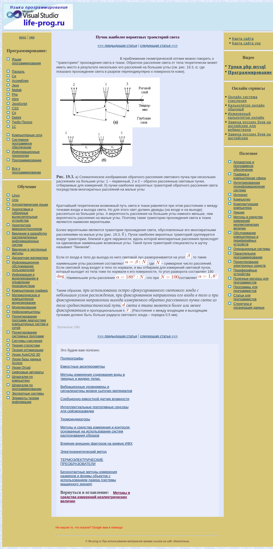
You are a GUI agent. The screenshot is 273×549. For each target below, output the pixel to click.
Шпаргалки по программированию (26, 387)
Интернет (240, 195)
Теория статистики (26, 345)
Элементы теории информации (25, 400)
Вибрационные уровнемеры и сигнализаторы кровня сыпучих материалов (96, 389)
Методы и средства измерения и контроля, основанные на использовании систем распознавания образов (95, 431)
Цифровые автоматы (28, 372)
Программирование (26, 160)
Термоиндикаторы (75, 419)
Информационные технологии (26, 154)
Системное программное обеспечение (22, 143)
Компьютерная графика (30, 290)
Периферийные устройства (245, 272)
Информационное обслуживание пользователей (25, 266)
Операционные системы (251, 249)
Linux (16, 195)
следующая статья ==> (159, 46)
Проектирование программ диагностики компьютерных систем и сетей (30, 322)
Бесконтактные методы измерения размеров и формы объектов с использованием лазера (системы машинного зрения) (88, 478)
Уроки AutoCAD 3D (26, 355)
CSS (15, 108)
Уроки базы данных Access (26, 361)
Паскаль (18, 72)
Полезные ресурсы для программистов (251, 280)
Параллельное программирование (247, 255)
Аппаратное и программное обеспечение (243, 166)
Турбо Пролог (22, 122)
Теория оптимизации (27, 350)
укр (31, 37)
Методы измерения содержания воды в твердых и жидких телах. (92, 376)
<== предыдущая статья (117, 46)
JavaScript (19, 104)
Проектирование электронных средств (249, 264)
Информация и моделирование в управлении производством (25, 280)
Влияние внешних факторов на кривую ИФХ (96, 443)
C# (14, 113)
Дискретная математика (30, 258)
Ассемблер (20, 81)
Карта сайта (243, 39)
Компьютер (241, 199)
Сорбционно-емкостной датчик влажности (94, 399)
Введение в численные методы (29, 251)
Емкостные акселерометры (82, 366)
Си (14, 76)
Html (15, 99)
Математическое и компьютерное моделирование (26, 299)
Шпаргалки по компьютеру (22, 378)
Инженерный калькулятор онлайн (246, 115)
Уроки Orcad (21, 368)
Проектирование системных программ (28, 334)
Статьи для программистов (244, 297)
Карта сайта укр (246, 43)
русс (22, 37)
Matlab (17, 90)
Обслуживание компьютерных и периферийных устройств (245, 238)
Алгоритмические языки (30, 205)
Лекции (238, 212)
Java (15, 85)
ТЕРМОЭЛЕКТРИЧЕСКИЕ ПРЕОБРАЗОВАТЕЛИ (81, 462)
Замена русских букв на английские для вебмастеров (249, 126)
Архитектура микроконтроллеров (27, 227)
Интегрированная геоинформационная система (249, 186)
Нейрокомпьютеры (26, 312)
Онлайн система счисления (243, 99)
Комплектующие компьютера (245, 206)
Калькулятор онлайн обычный (246, 107)
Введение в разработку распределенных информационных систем (29, 239)
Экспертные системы (28, 393)
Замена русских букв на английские (249, 136)
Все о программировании (26, 170)
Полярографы (71, 358)
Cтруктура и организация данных (249, 306)
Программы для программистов (245, 289)
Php (15, 95)
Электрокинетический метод (83, 452)
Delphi (16, 117)
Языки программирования (26, 61)
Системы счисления (27, 341)
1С (14, 127)
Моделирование (24, 307)
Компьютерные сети (27, 135)
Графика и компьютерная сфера (249, 176)
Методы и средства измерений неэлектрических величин (95, 497)
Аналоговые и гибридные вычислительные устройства (24, 214)
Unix (15, 200)
